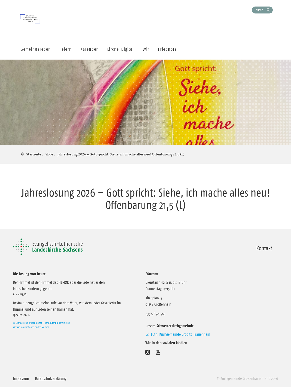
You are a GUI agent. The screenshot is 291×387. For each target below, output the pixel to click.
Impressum (21, 378)
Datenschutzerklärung (51, 378)
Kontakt (264, 248)
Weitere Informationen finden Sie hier (31, 327)
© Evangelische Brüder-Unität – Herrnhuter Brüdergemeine (41, 322)
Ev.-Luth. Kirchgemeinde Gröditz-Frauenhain (177, 334)
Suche (259, 10)
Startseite (33, 154)
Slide (49, 154)
